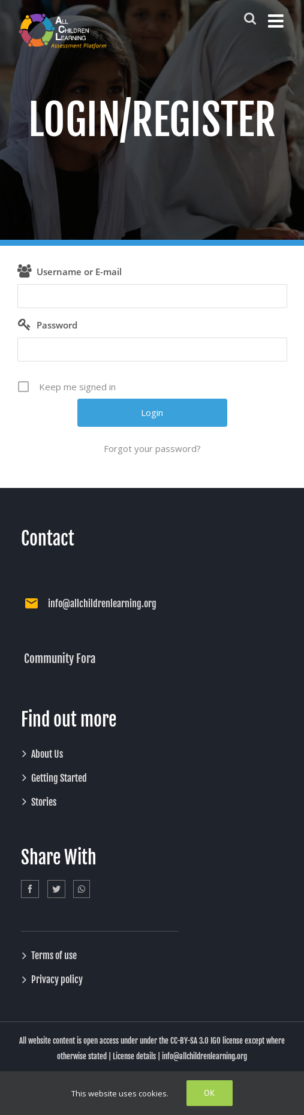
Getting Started (59, 778)
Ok (209, 1092)
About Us (47, 754)
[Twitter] (56, 889)
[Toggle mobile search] (250, 18)
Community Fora (59, 659)
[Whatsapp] (81, 889)
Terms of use (54, 956)
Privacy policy (57, 980)
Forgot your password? (152, 448)
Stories (43, 802)
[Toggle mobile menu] (277, 21)
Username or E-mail (79, 272)
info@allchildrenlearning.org (102, 604)
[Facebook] (30, 889)
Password (57, 325)
